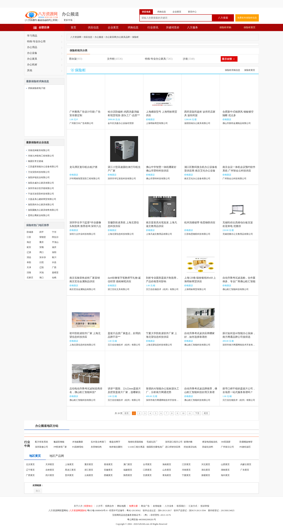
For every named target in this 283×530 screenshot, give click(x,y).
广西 (54, 267)
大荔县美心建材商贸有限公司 (42, 199)
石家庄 (30, 277)
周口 (41, 252)
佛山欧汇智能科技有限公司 (236, 289)
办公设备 (32, 53)
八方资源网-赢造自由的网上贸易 (41, 16)
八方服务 (192, 27)
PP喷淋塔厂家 (60, 447)
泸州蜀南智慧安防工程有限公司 (84, 178)
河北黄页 (205, 464)
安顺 (41, 247)
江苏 (29, 237)
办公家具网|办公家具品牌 (117, 37)
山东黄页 (166, 470)
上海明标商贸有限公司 (157, 123)
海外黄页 (225, 475)
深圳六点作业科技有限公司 (82, 234)
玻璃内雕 (188, 442)
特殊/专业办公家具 (155, 58)
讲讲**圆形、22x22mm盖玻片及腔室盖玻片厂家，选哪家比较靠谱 (124, 392)
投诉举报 (205, 506)
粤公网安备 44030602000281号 (141, 519)
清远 (29, 257)
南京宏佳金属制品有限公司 (82, 289)
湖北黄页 (205, 470)
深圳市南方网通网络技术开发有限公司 (241, 345)
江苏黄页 (186, 464)
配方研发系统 (41, 442)
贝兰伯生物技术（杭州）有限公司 (162, 289)
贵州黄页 (69, 475)
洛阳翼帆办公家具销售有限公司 (43, 210)
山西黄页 (225, 464)
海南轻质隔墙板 (135, 442)
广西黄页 (30, 475)
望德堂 (42, 237)
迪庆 (54, 247)
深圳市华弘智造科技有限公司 (122, 178)
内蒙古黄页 (245, 464)
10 (183, 413)
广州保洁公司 (227, 447)
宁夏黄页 (186, 475)
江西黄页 (147, 470)
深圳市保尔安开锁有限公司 (41, 188)
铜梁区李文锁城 (35, 161)
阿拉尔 (55, 237)
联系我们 (181, 506)
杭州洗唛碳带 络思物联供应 (199, 222)
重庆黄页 (88, 464)
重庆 (41, 242)
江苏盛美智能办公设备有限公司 (43, 166)
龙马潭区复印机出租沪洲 (83, 167)
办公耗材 (32, 64)
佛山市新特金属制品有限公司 (237, 123)
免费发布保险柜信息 (247, 17)
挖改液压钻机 (190, 447)
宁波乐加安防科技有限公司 (41, 193)
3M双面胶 (225, 442)
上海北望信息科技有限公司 (121, 234)
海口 (41, 277)
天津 (29, 267)
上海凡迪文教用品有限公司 (159, 234)
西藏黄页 (108, 475)
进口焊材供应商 (172, 447)
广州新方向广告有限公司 (81, 123)
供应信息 (93, 27)
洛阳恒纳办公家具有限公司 (197, 123)
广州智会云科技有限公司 (234, 178)
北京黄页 (30, 464)
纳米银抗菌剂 (115, 447)
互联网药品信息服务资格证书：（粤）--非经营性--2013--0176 (141, 515)
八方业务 (169, 506)
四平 (41, 232)
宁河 (54, 232)
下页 (197, 413)
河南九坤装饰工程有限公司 (41, 156)
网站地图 (121, 506)
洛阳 (54, 252)
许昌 (54, 262)
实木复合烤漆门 (98, 442)
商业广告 (145, 506)
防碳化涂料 (207, 447)
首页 (73, 27)
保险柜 (135, 37)
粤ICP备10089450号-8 (97, 510)
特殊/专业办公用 (36, 41)
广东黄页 (244, 470)
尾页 (206, 413)
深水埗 (42, 257)
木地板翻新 (77, 442)
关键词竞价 (172, 27)
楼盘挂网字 (114, 442)
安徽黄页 (108, 470)
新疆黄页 (205, 475)
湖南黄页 (225, 470)
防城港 (30, 232)
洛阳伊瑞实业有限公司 (39, 177)
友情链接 (157, 506)
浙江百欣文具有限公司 (118, 289)
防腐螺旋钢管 (246, 442)
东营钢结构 (96, 447)
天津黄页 (49, 464)
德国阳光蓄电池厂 (155, 447)
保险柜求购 (225, 27)
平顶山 (55, 242)
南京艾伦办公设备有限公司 (197, 178)
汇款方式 (193, 506)
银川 (54, 257)
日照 (41, 262)
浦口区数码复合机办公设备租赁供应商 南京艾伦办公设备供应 (200, 171)
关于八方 (78, 506)
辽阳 (41, 267)
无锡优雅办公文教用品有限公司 (238, 234)
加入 (38, 491)
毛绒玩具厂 (152, 442)
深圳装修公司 (41, 447)
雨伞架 (73, 58)
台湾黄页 (147, 464)
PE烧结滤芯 (245, 447)
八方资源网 (75, 37)
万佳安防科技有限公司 (39, 172)
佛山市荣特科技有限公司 (158, 178)
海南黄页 (166, 464)
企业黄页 (113, 27)
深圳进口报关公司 (173, 442)
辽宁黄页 (30, 470)
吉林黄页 (49, 470)
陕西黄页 (127, 475)
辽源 (29, 252)
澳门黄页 (127, 464)
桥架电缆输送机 (209, 442)
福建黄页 (127, 470)
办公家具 (32, 58)
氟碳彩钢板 (59, 442)
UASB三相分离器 (136, 447)
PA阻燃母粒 (77, 447)
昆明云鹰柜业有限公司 (39, 215)
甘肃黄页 (147, 475)
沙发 (185, 58)
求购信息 (133, 27)
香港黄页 (108, 464)
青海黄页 (166, 475)
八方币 (99, 506)
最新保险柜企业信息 (37, 142)
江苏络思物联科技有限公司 (197, 234)
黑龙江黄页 (70, 470)
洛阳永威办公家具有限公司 (41, 183)
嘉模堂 (55, 272)
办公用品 (32, 47)
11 (190, 413)
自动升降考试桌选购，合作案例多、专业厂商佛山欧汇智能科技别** (239, 281)
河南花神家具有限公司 (39, 150)
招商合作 (109, 506)
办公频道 (70, 14)
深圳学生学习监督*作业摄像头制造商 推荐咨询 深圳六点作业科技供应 (85, 226)
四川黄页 (49, 475)
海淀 (29, 242)
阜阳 (29, 262)
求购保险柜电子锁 (36, 88)
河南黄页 (186, 470)
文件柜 (111, 58)
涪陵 (29, 272)
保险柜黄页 (249, 27)
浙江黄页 (88, 470)
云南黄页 (88, 475)
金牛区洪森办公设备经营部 (121, 123)
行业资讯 (152, 27)
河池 (41, 272)
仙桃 (54, 277)
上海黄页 (69, 464)
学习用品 (32, 35)
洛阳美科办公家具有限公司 (41, 204)
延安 (29, 247)
